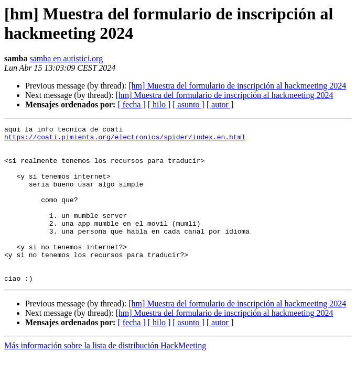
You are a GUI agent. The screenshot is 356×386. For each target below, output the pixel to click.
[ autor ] (220, 104)
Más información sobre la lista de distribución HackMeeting (105, 376)
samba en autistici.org (66, 58)
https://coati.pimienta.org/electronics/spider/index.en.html (124, 140)
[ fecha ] (131, 104)
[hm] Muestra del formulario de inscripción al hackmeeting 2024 (237, 85)
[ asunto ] (188, 104)
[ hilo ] (159, 104)
